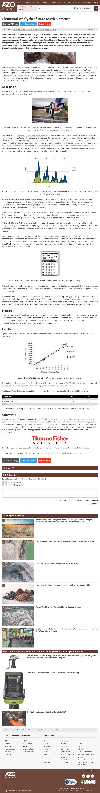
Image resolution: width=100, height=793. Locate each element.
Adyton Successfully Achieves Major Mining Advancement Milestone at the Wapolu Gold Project (67, 630)
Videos (46, 754)
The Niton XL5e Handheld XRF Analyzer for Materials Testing (52, 672)
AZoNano (8, 744)
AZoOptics (8, 752)
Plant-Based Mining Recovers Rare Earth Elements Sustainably (63, 585)
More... (95, 2)
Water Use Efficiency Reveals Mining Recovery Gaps (58, 607)
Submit (94, 503)
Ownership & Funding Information (85, 764)
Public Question (67, 500)
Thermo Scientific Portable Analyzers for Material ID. (61, 453)
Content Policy (83, 760)
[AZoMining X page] (25, 10)
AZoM (7, 741)
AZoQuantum (28, 744)
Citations (8, 468)
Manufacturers (66, 752)
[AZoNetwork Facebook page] (22, 10)
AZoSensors (27, 741)
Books (46, 749)
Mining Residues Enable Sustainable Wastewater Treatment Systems (65, 541)
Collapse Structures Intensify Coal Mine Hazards (57, 563)
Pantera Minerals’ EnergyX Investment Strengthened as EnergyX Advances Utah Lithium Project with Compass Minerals (64, 520)
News (45, 741)
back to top (90, 770)
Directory (45, 2)
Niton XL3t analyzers (65, 422)
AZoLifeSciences (28, 752)
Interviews (64, 741)
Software (47, 763)
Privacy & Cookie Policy (86, 754)
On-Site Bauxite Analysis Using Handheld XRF (46, 712)
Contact (80, 746)
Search (80, 744)
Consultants (65, 746)
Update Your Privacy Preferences (18, 790)
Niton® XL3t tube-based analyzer (30, 135)
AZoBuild (8, 754)
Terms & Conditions (85, 752)
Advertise (81, 749)
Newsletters (65, 757)
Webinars (64, 744)
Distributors (65, 749)
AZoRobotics (9, 746)
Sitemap (81, 757)
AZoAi (25, 746)
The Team (64, 763)
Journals (46, 760)
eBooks (46, 752)
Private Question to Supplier (87, 500)
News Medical (28, 749)
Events (46, 757)
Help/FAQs (64, 760)
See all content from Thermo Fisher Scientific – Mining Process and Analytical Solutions (33, 730)
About (80, 741)
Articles (46, 744)
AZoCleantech (10, 749)
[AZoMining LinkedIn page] (20, 10)
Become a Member (67, 754)
